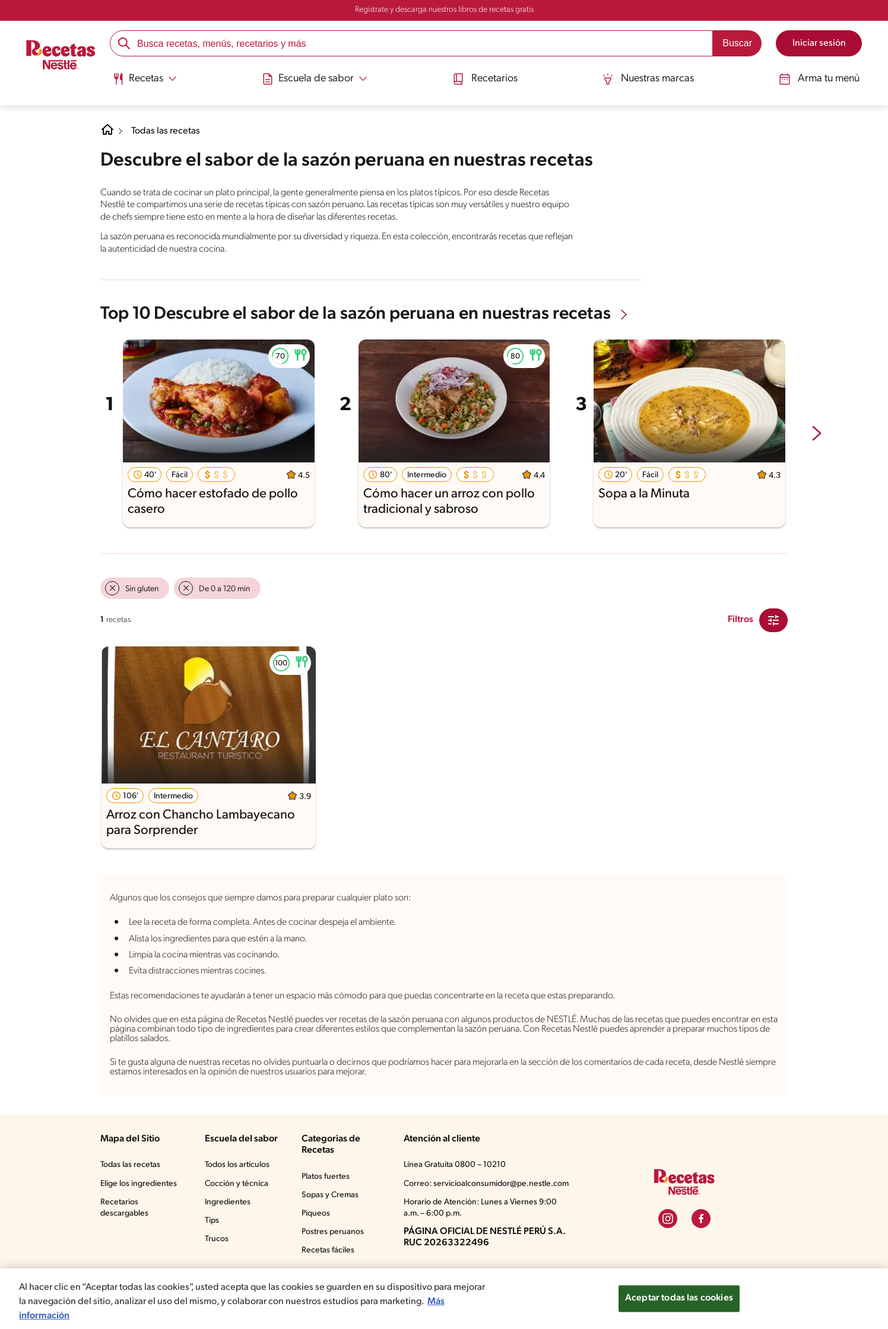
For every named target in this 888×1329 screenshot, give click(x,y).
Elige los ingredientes (138, 1183)
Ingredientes (227, 1202)
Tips (212, 1220)
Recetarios (485, 79)
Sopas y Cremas (330, 1195)
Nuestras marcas (648, 79)
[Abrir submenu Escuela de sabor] (314, 78)
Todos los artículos (237, 1164)
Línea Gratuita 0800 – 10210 (455, 1164)
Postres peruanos (333, 1231)
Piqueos (316, 1213)
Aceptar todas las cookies (679, 1307)
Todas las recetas (165, 131)
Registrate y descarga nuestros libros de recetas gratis (444, 9)
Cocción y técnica (236, 1183)
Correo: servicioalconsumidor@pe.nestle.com (486, 1183)
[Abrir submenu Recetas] (144, 78)
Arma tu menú (819, 79)
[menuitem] (144, 83)
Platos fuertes (326, 1176)
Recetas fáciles (328, 1250)
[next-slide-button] (817, 434)
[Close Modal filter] (773, 620)
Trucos (217, 1239)
